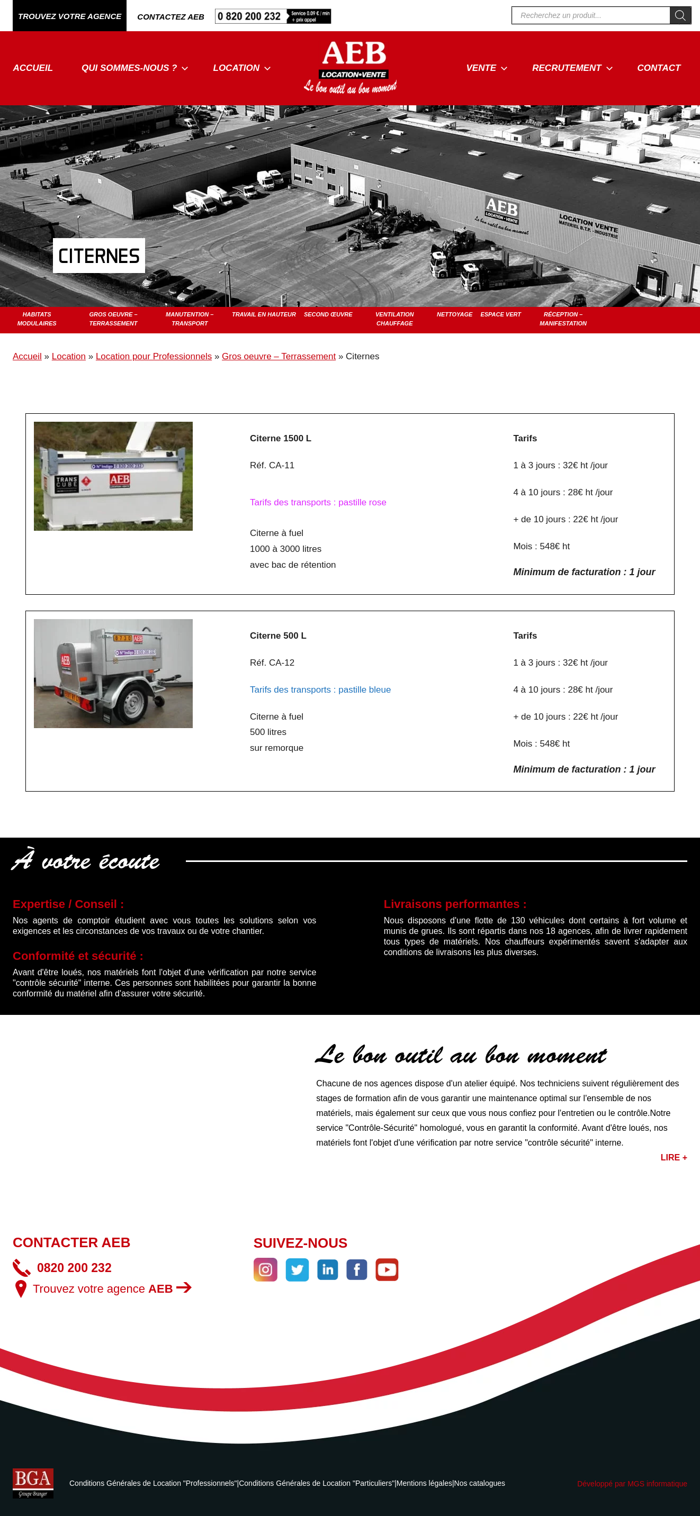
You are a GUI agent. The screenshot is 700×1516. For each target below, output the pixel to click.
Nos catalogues (480, 1483)
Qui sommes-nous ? (135, 68)
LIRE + (674, 1157)
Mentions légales (424, 1483)
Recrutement (572, 68)
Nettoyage (454, 314)
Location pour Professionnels (154, 356)
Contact (659, 68)
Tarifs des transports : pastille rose (318, 502)
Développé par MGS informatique (632, 1483)
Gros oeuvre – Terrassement (279, 356)
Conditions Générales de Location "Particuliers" (316, 1483)
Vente (487, 68)
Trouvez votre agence (112, 1288)
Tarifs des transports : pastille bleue (320, 690)
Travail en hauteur (264, 314)
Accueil (33, 68)
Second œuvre (328, 314)
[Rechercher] (680, 15)
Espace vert (500, 314)
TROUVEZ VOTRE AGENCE (69, 16)
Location (242, 68)
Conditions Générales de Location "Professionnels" (153, 1483)
